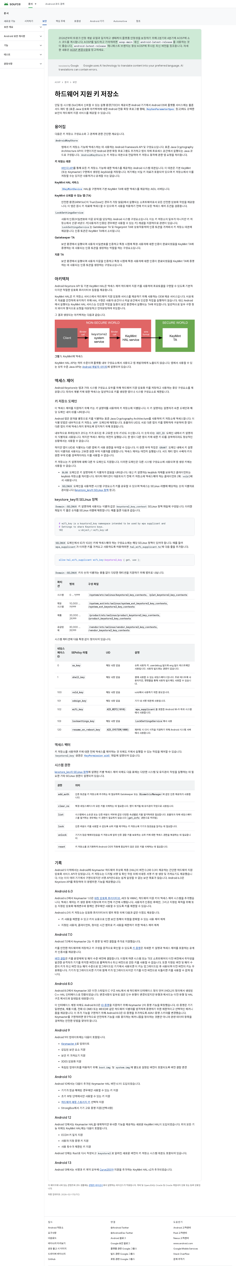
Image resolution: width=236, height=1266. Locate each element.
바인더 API (67, 168)
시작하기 (29, 21)
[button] (19, 27)
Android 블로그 (118, 1238)
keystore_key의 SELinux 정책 (92, 490)
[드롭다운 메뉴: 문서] (37, 4)
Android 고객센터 (182, 1227)
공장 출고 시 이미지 (57, 1248)
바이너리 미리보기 (57, 1243)
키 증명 (137, 948)
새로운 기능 (9, 21)
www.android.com (183, 1243)
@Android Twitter (120, 1227)
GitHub (51, 1259)
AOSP (57, 82)
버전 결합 (60, 958)
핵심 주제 (60, 21)
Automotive (120, 21)
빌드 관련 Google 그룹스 (123, 1253)
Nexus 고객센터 (181, 1238)
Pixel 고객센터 (180, 1232)
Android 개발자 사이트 (94, 367)
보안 (75, 82)
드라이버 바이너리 (57, 1253)
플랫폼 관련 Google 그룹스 (124, 1248)
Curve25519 (107, 1169)
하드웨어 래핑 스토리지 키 (75, 1102)
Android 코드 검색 (54, 3)
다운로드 (52, 1238)
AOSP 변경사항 (79, 50)
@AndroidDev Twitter (122, 1232)
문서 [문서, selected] (30, 3)
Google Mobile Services (185, 1248)
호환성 (77, 21)
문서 (6, 13)
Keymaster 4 (69, 1044)
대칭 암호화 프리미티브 (107, 898)
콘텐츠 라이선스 (96, 1185)
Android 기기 (97, 21)
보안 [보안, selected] (44, 21)
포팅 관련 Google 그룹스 (123, 1259)
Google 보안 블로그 (120, 1243)
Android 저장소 (55, 1227)
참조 (138, 21)
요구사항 (52, 1232)
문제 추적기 (179, 1259)
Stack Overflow (181, 1253)
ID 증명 (105, 1005)
